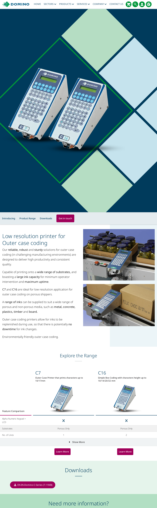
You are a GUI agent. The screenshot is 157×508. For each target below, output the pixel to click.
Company (100, 4)
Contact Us (116, 4)
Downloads (46, 218)
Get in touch (65, 218)
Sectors (50, 4)
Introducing (8, 218)
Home (37, 4)
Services (83, 4)
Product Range (27, 218)
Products (66, 4)
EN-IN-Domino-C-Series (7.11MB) (34, 484)
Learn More (62, 451)
